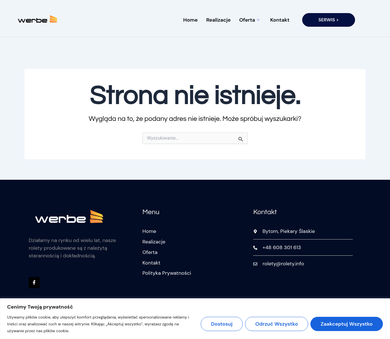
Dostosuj (222, 324)
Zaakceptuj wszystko (347, 324)
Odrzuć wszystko (276, 324)
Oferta (249, 19)
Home (190, 19)
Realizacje (218, 19)
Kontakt (279, 19)
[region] (195, 318)
